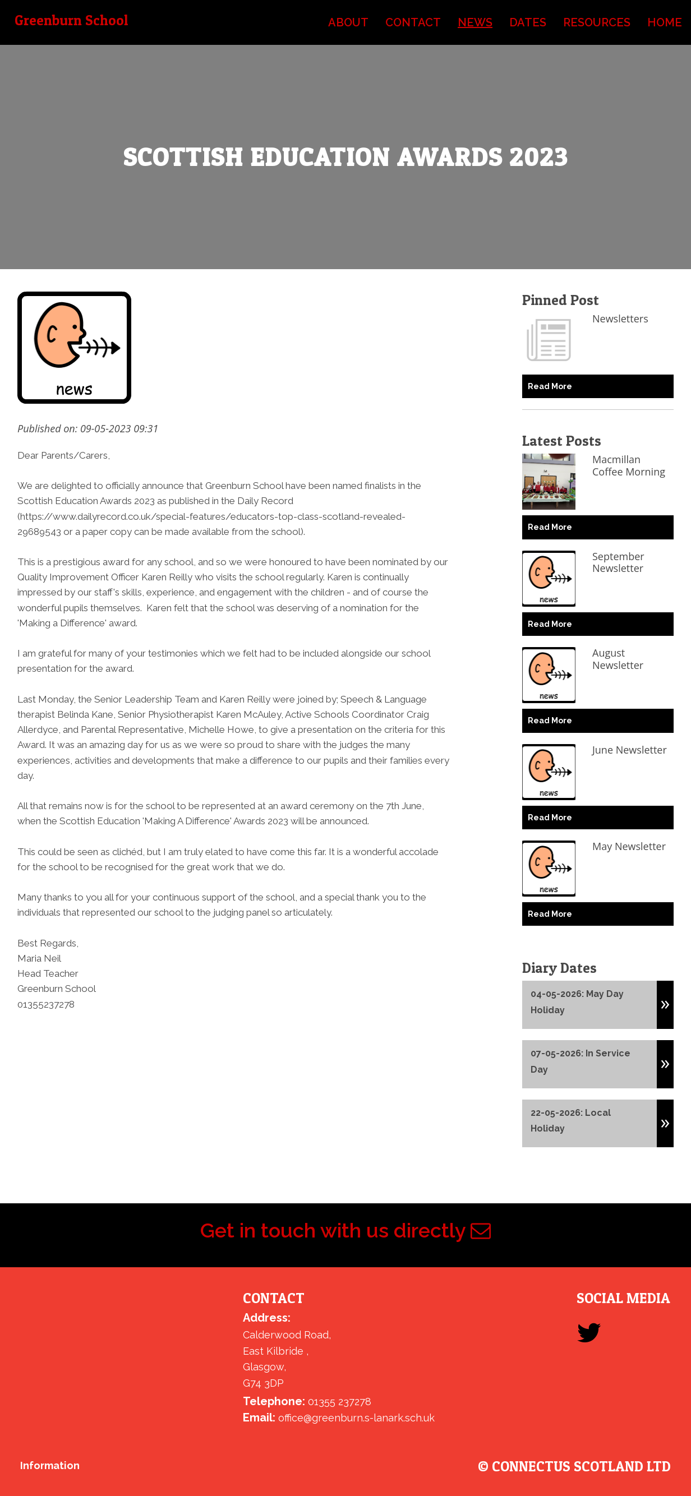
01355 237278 (339, 1401)
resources (596, 22)
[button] (665, 999)
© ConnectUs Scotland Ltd (574, 1467)
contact (413, 22)
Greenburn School (71, 20)
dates (527, 22)
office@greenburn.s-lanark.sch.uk (356, 1418)
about (348, 22)
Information (50, 1465)
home (664, 22)
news (475, 22)
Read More (550, 386)
